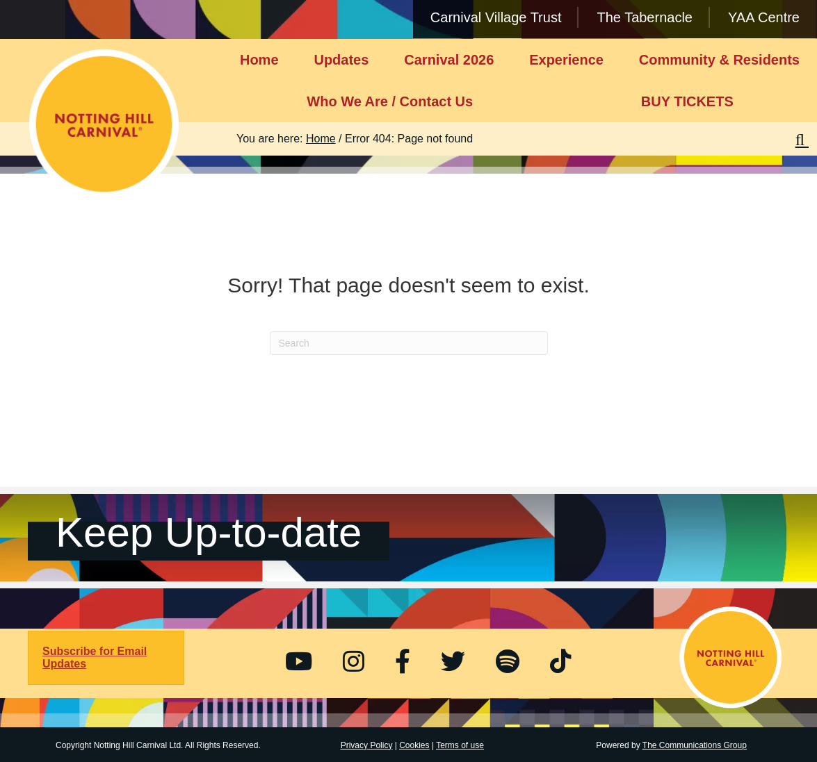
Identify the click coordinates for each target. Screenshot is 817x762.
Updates (341, 59)
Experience (566, 59)
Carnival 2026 (449, 59)
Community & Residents (719, 59)
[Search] (409, 343)
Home (259, 59)
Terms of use (460, 745)
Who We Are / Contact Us (390, 101)
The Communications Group (694, 745)
